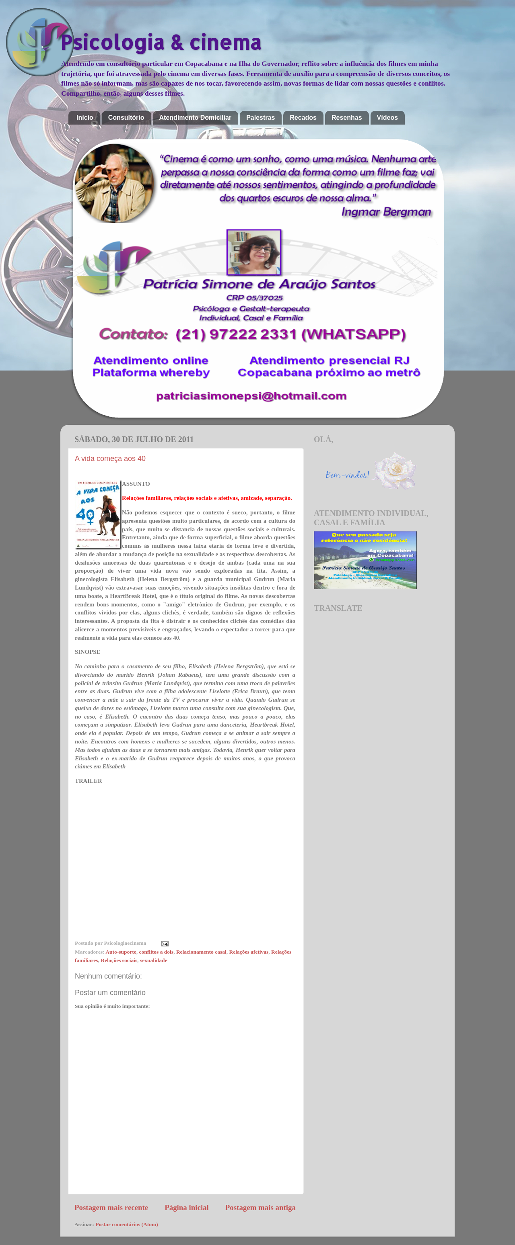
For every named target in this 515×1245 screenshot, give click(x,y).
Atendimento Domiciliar (195, 117)
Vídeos (387, 117)
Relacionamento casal (201, 952)
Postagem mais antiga (260, 1207)
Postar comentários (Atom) (126, 1224)
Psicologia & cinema (161, 42)
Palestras (260, 117)
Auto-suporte (120, 952)
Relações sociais (119, 960)
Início (84, 117)
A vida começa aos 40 (110, 459)
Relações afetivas (248, 952)
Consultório (126, 117)
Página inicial (187, 1207)
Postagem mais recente (111, 1207)
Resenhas (347, 117)
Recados (303, 117)
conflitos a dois (156, 952)
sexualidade (153, 960)
